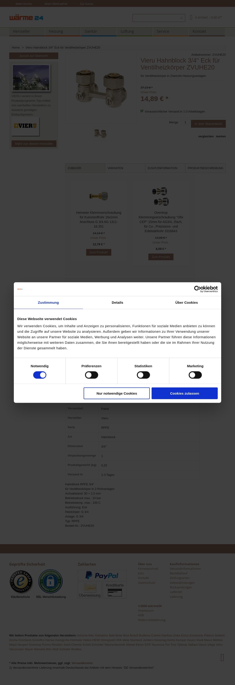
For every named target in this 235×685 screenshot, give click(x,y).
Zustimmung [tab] (48, 302)
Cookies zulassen (184, 393)
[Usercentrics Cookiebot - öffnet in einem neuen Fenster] (197, 289)
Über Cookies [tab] (186, 302)
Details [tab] (117, 302)
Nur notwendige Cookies (117, 393)
